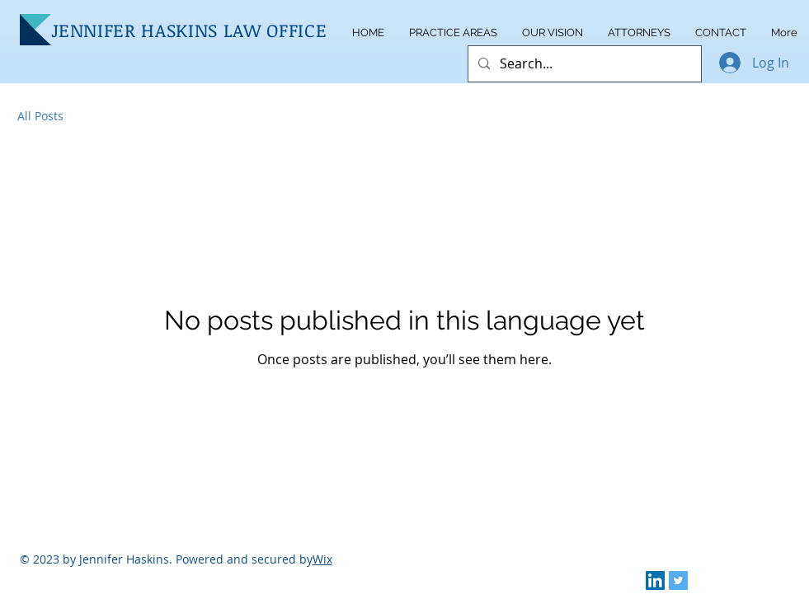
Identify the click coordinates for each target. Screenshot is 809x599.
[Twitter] (678, 580)
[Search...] (583, 64)
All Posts (40, 116)
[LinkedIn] (655, 580)
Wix (322, 559)
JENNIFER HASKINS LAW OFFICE (189, 29)
